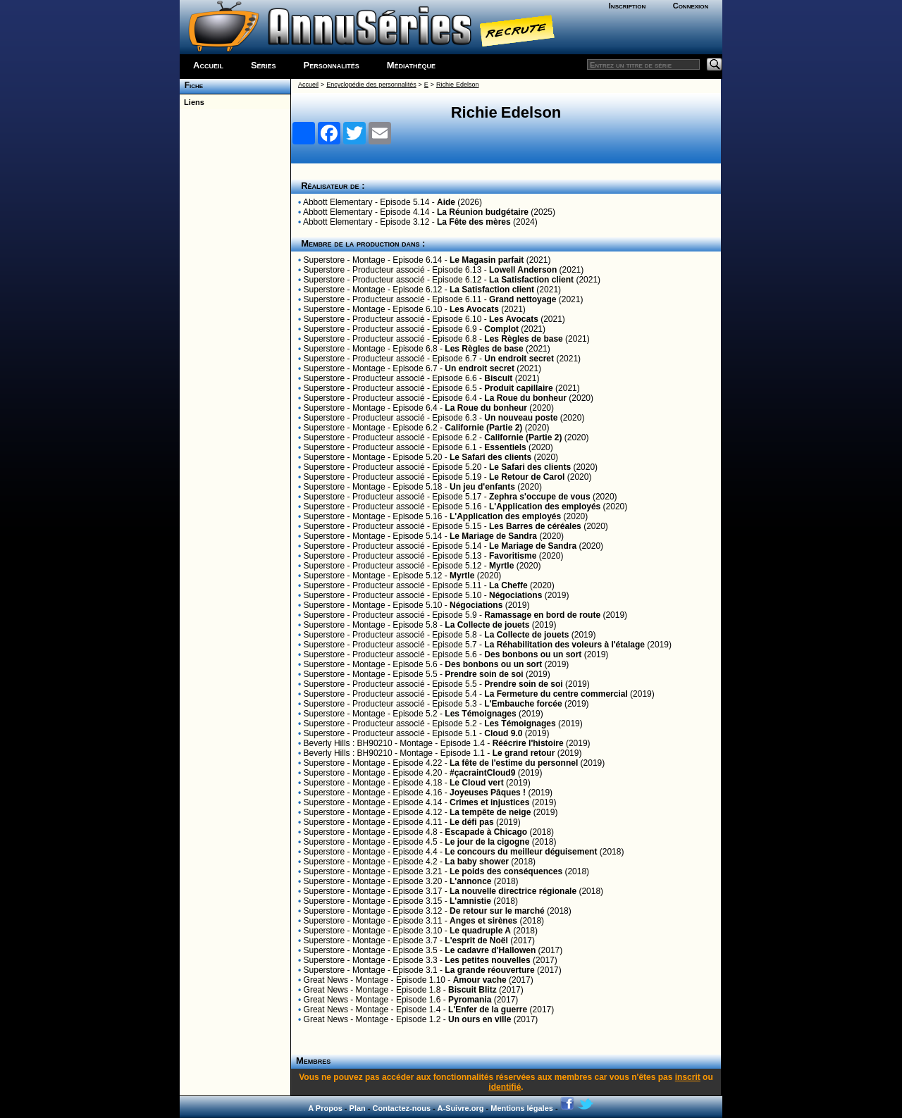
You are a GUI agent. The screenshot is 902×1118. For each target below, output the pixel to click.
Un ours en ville (479, 1019)
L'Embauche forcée (523, 704)
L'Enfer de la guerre (487, 1009)
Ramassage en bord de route (542, 615)
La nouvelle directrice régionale (513, 891)
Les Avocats (474, 309)
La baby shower (477, 862)
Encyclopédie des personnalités (371, 84)
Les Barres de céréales (535, 526)
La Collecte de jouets (487, 625)
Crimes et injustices (489, 802)
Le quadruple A (480, 931)
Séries (263, 65)
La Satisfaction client (531, 280)
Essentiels (505, 447)
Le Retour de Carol (526, 477)
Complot (501, 329)
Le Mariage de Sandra (493, 536)
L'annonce (471, 881)
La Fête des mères (474, 222)
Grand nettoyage (522, 299)
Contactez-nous (402, 1108)
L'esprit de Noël (476, 940)
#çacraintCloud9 (482, 773)
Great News (326, 980)
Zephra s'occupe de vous (540, 497)
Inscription (627, 5)
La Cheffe (508, 585)
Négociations (515, 595)
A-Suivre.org (460, 1108)
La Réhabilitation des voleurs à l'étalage (564, 645)
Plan (358, 1108)
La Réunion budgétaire (483, 212)
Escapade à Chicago (486, 832)
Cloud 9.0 (503, 733)
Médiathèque (411, 65)
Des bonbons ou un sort (532, 654)
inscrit (687, 1077)
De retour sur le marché (497, 911)
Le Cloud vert (477, 783)
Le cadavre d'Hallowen (490, 950)
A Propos (325, 1108)
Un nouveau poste (520, 418)
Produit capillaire (518, 388)
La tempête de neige (490, 812)
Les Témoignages (480, 714)
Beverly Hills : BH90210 (348, 743)
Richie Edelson (457, 84)
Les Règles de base (523, 339)
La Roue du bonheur (525, 398)
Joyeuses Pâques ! (488, 792)
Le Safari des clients (490, 457)
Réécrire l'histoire (528, 743)
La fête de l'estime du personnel (514, 763)
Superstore (324, 260)
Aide (446, 202)
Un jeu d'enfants (482, 487)
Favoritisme (512, 556)
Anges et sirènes (483, 921)
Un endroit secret (519, 359)
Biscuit (498, 378)
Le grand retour (524, 753)
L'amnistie (470, 901)
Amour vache (480, 980)
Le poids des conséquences (506, 871)
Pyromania (469, 1000)
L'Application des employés (544, 506)
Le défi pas (472, 822)
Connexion (691, 5)
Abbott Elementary (338, 202)
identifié (504, 1087)
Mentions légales (521, 1108)
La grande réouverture (489, 970)
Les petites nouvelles (487, 960)
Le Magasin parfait (487, 260)
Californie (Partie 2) (483, 428)
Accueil (208, 65)
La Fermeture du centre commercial (555, 694)
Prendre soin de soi (484, 674)
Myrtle (501, 566)
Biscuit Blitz (472, 990)
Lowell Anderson (523, 270)
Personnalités (331, 65)
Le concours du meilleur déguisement (521, 852)
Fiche (191, 85)
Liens (192, 102)
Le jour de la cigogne (487, 842)
